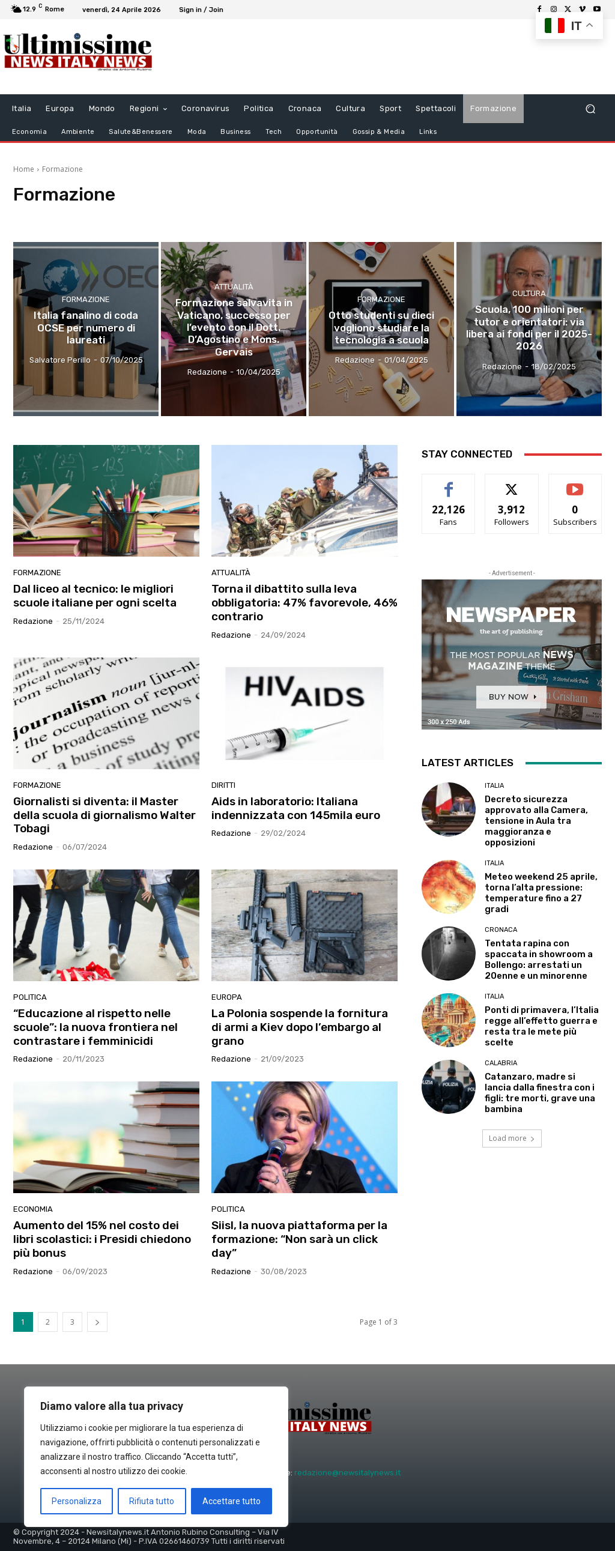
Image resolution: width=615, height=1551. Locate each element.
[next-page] (97, 1322)
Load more (512, 1138)
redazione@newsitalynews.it (347, 1472)
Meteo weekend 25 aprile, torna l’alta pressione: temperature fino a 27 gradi (541, 893)
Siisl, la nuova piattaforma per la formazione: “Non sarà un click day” (299, 1239)
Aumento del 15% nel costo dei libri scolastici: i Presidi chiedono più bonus (102, 1239)
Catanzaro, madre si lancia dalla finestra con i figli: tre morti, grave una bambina (540, 1092)
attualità (233, 287)
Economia (33, 1209)
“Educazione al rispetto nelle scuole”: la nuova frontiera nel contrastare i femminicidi (95, 1027)
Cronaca (501, 930)
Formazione (86, 299)
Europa (226, 997)
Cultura (529, 293)
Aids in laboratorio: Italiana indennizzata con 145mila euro (295, 808)
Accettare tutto (231, 1501)
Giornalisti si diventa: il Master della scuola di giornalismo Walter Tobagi (104, 815)
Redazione (33, 621)
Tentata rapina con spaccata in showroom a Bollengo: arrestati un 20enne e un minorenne (539, 959)
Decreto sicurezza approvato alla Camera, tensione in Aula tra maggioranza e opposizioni (536, 821)
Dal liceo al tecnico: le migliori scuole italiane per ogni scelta (95, 595)
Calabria (501, 1063)
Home (23, 169)
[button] (590, 109)
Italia (494, 785)
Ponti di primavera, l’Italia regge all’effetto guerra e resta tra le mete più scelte (542, 1026)
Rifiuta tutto (151, 1501)
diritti (223, 785)
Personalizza (76, 1501)
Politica (30, 997)
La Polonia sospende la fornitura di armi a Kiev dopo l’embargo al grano (299, 1027)
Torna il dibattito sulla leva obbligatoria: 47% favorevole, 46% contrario (304, 602)
